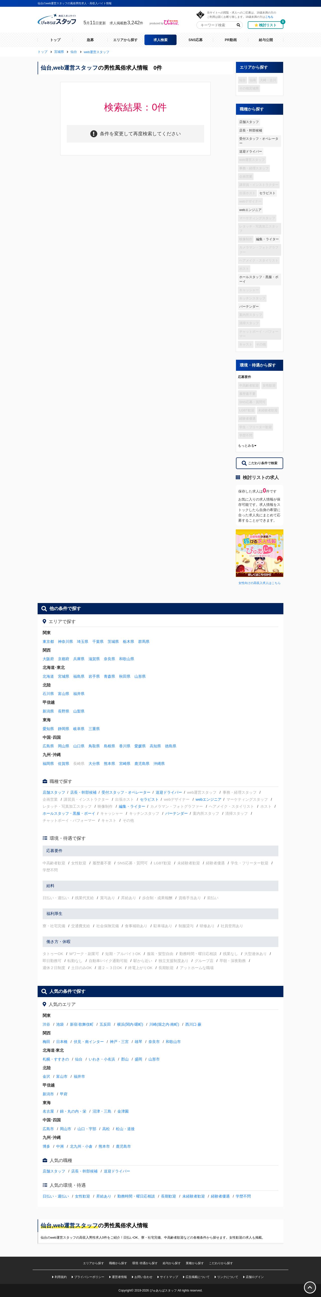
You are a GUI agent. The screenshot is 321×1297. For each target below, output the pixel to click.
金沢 (46, 1076)
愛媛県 (140, 746)
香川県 (124, 746)
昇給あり (103, 1196)
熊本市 (104, 1146)
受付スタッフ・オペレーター (258, 141)
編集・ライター (267, 239)
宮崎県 (124, 763)
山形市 (154, 1059)
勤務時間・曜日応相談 (136, 1196)
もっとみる (247, 445)
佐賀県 (63, 763)
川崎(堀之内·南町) (164, 1024)
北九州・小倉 (81, 1146)
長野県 (63, 711)
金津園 (123, 1111)
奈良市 (154, 1041)
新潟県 (48, 711)
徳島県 (170, 746)
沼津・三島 (102, 1111)
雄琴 (138, 1041)
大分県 (94, 763)
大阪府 (48, 659)
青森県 (109, 676)
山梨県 (79, 711)
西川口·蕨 (193, 1024)
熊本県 (109, 763)
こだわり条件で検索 (259, 463)
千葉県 (98, 641)
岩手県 (94, 676)
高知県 (155, 746)
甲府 (63, 1094)
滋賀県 (94, 659)
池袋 (60, 1024)
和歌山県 (126, 659)
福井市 (79, 1076)
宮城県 (63, 676)
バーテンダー (249, 306)
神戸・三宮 (119, 1041)
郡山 (125, 1059)
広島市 (48, 1129)
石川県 (48, 693)
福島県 (79, 676)
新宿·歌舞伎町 (82, 1024)
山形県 (140, 676)
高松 (106, 1129)
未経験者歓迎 (193, 1196)
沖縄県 (159, 763)
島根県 (109, 746)
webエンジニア (250, 210)
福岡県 (48, 763)
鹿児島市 (123, 1146)
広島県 (48, 746)
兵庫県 (79, 659)
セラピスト (267, 193)
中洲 (60, 1146)
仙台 (79, 1059)
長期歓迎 (168, 1196)
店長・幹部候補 (250, 130)
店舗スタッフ (249, 122)
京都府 (63, 659)
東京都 (48, 641)
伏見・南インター (89, 1041)
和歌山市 (173, 1041)
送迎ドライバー (250, 151)
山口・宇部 (86, 1129)
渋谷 (46, 1024)
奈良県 (109, 659)
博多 (46, 1146)
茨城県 (113, 641)
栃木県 (128, 641)
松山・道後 (125, 1129)
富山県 (63, 693)
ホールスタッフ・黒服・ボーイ (258, 279)
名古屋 (48, 1111)
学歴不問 (243, 1196)
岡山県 (63, 746)
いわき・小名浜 (102, 1059)
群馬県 (143, 641)
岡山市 (65, 1129)
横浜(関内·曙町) (130, 1024)
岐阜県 (79, 729)
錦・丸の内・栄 (73, 1111)
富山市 (61, 1076)
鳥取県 (94, 746)
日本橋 (61, 1041)
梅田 (46, 1041)
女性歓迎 (82, 1196)
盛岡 (138, 1059)
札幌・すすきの (56, 1059)
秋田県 (124, 676)
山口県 (79, 746)
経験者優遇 (220, 1196)
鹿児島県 (141, 763)
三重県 (94, 729)
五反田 (105, 1024)
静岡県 (63, 729)
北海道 (48, 676)
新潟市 (48, 1094)
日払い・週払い (56, 1196)
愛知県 (48, 729)
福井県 (79, 693)
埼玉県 (82, 641)
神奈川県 (65, 641)
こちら (269, 16)
